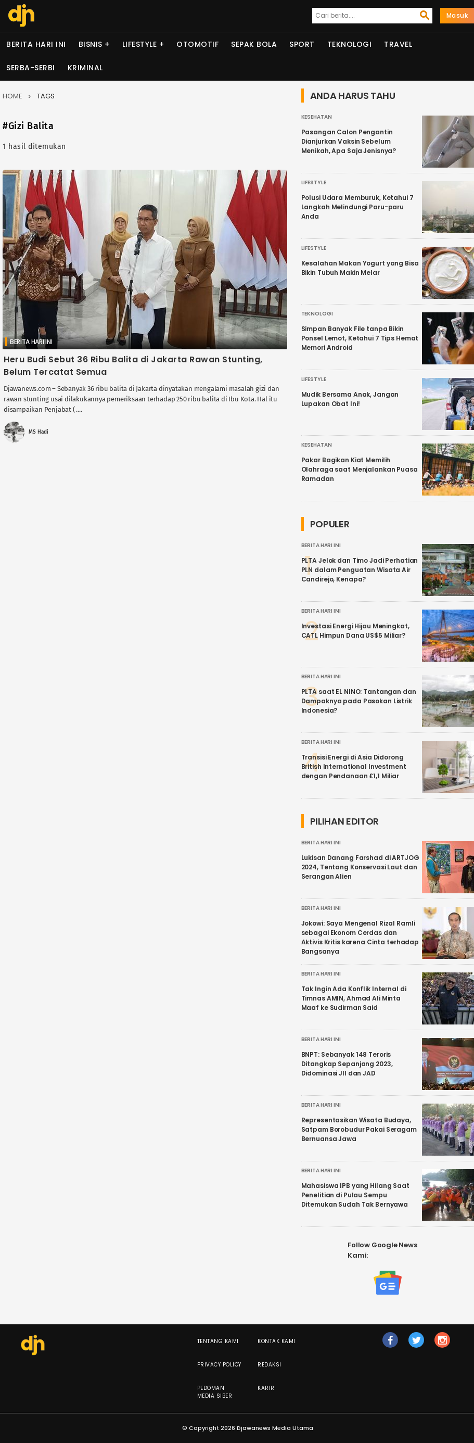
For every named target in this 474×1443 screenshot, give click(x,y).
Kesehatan (316, 117)
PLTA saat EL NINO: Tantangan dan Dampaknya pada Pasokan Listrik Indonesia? (358, 701)
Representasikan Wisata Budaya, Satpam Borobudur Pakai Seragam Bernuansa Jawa (359, 1129)
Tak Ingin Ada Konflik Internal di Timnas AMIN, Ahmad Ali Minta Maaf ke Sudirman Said (353, 998)
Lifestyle (139, 44)
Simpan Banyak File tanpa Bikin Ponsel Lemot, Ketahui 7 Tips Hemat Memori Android (360, 338)
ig (442, 1344)
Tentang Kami (218, 1341)
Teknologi (349, 44)
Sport (302, 44)
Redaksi (269, 1365)
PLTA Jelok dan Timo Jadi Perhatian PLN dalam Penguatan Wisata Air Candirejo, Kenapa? (359, 570)
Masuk (457, 15)
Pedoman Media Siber (215, 1392)
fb (390, 1344)
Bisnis (91, 44)
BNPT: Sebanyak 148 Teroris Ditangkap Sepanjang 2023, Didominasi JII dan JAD (347, 1064)
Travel (398, 44)
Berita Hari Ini (36, 44)
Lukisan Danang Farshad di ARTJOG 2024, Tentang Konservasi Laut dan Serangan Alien (360, 867)
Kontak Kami (277, 1341)
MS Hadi (38, 432)
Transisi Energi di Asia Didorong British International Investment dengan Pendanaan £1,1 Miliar (353, 766)
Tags (46, 96)
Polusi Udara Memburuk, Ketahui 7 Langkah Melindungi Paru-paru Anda (357, 207)
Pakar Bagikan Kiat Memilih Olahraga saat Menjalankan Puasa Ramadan (359, 469)
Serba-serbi (30, 67)
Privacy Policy (219, 1365)
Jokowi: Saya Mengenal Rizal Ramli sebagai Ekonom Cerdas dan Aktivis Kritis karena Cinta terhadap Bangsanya (360, 937)
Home (12, 96)
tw (416, 1344)
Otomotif (197, 44)
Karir (266, 1388)
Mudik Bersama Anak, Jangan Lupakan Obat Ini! (350, 399)
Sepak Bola (254, 44)
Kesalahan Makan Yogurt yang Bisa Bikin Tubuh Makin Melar (360, 268)
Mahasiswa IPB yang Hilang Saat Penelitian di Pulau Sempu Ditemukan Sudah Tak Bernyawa (355, 1195)
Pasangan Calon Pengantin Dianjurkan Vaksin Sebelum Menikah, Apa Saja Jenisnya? (348, 141)
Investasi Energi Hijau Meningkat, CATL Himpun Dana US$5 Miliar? (355, 631)
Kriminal (85, 67)
